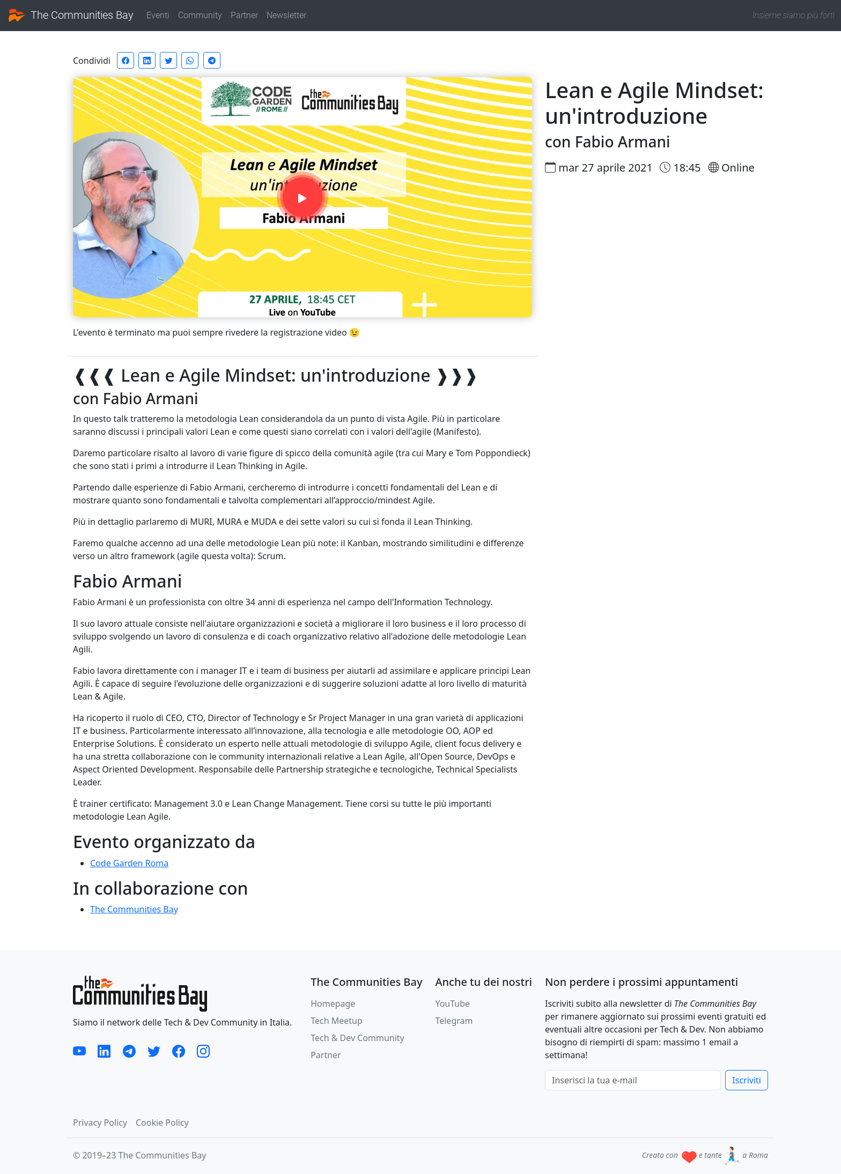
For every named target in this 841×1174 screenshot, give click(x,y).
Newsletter (286, 15)
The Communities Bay (71, 15)
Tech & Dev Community (357, 1038)
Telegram (454, 1021)
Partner (244, 15)
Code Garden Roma (129, 863)
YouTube (452, 1003)
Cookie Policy (162, 1122)
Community (200, 15)
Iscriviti (746, 1080)
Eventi (157, 15)
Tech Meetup (337, 1021)
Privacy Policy (100, 1122)
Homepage (333, 1003)
